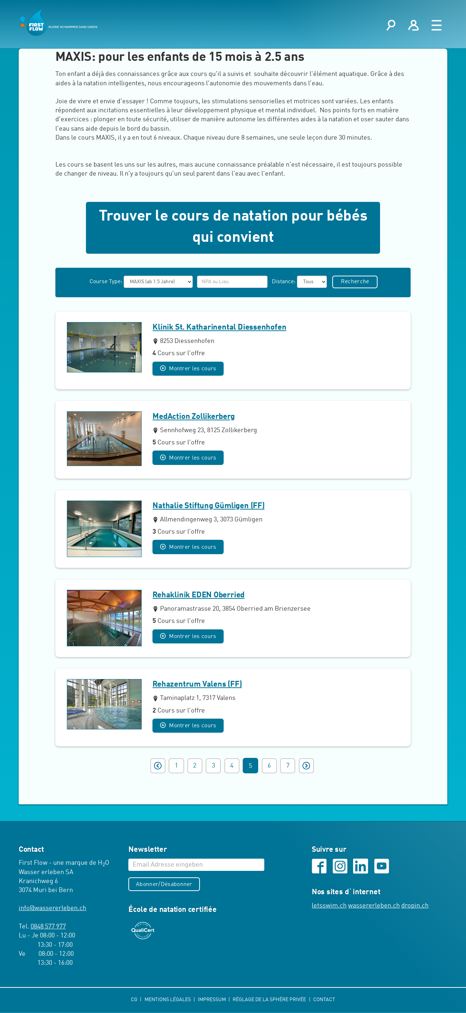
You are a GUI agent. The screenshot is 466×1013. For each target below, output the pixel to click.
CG (134, 1000)
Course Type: (105, 282)
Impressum (212, 1000)
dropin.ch (415, 907)
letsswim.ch (329, 907)
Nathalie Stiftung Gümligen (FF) (208, 507)
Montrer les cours (188, 369)
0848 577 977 (48, 927)
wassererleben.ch (374, 907)
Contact (324, 1000)
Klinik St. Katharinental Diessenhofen (219, 328)
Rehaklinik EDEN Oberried (198, 596)
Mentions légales (168, 1000)
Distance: (283, 282)
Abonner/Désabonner (164, 885)
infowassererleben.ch (52, 909)
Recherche (355, 282)
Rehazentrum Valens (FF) (197, 685)
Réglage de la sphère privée (270, 1000)
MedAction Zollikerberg (193, 417)
